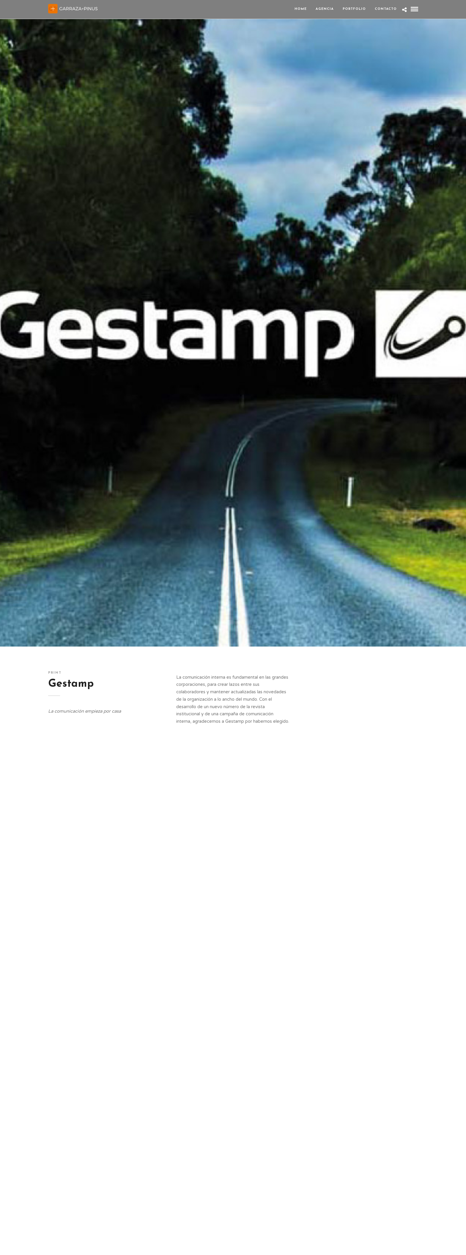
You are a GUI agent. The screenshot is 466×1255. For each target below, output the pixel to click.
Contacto (386, 9)
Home (301, 9)
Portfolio (354, 9)
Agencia (325, 9)
